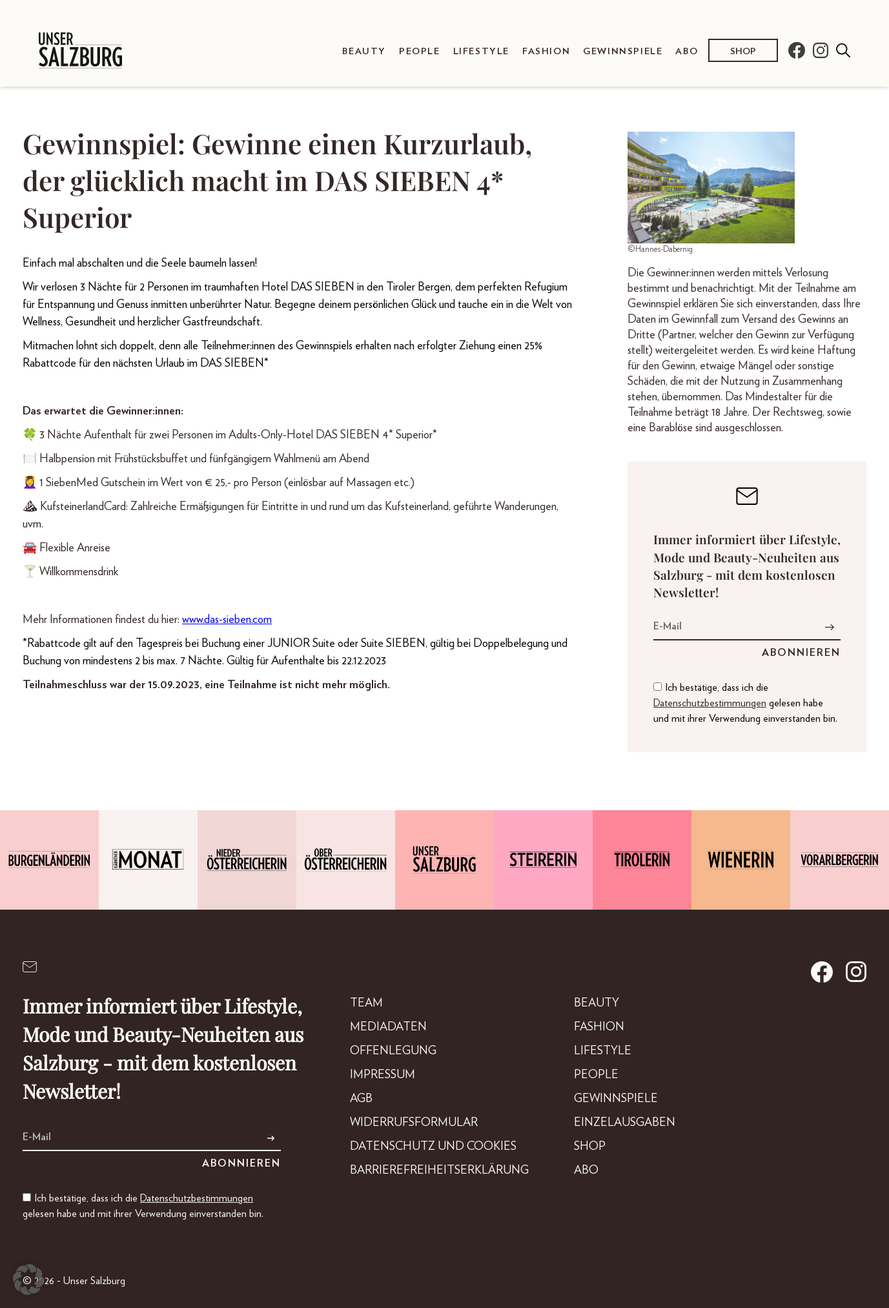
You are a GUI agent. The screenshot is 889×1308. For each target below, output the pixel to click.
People (419, 51)
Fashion (546, 51)
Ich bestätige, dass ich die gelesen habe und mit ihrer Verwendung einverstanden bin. (745, 703)
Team (366, 1003)
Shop (743, 51)
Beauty (364, 51)
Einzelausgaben (624, 1123)
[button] (28, 1279)
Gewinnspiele (622, 51)
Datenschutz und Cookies (433, 1146)
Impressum (382, 1075)
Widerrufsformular (414, 1123)
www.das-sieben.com (227, 620)
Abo (686, 51)
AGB (361, 1099)
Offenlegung (393, 1051)
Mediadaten (388, 1027)
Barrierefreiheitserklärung (439, 1170)
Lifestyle (481, 51)
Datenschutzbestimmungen (709, 703)
